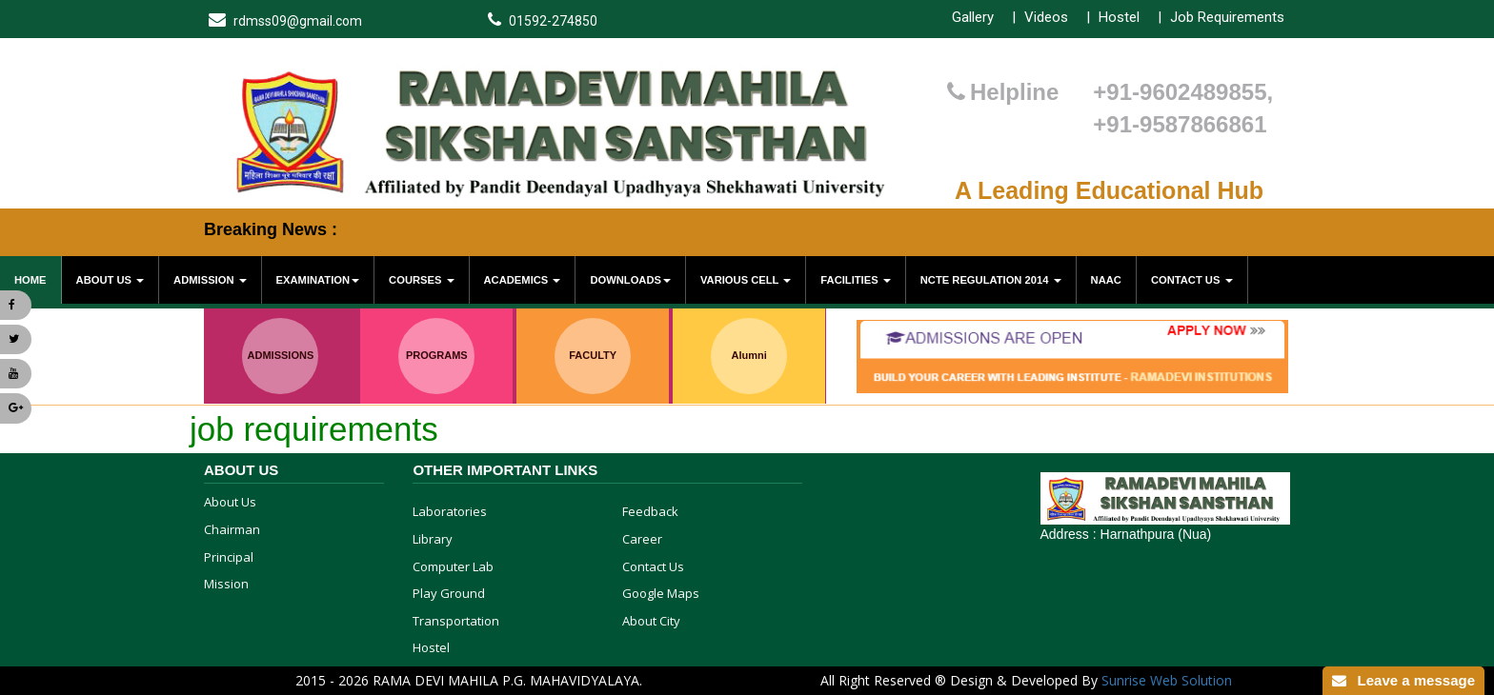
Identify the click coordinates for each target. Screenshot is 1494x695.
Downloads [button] (630, 280)
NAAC (1106, 280)
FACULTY (592, 355)
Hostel (1119, 17)
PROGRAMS (437, 355)
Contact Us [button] (1192, 280)
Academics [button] (522, 280)
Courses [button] (421, 280)
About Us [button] (110, 280)
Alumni (748, 355)
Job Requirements (1227, 17)
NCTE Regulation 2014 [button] (990, 280)
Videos (1046, 17)
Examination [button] (317, 280)
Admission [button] (210, 280)
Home (30, 280)
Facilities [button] (855, 280)
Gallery (973, 17)
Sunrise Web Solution (1166, 680)
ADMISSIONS (281, 355)
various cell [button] (745, 280)
